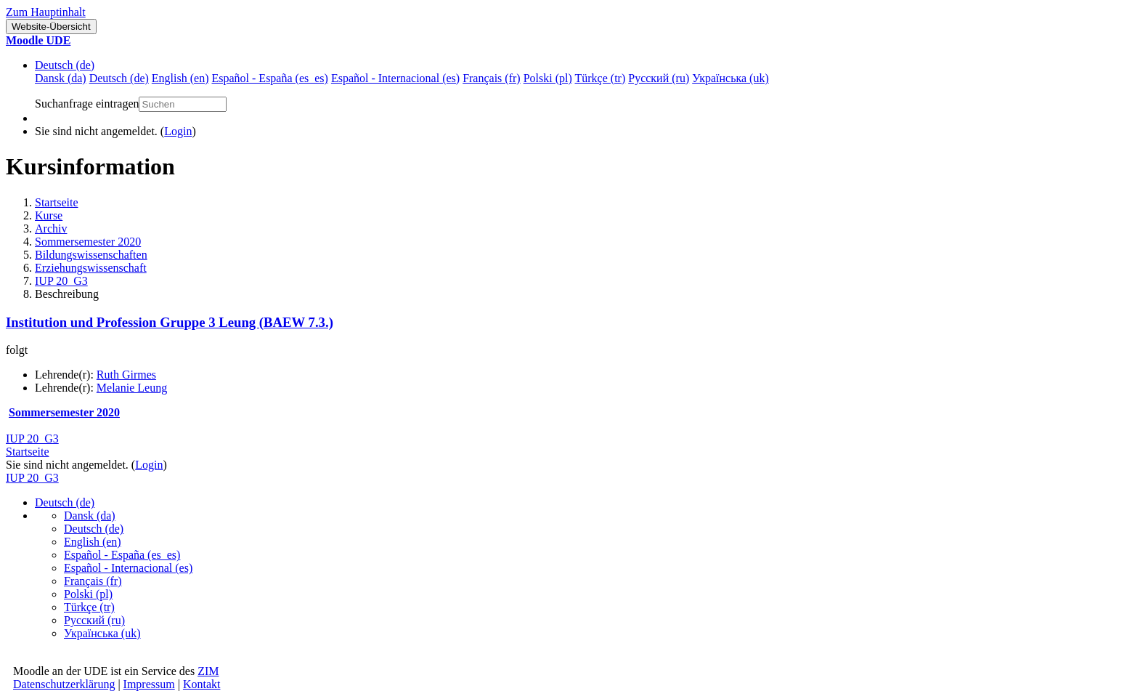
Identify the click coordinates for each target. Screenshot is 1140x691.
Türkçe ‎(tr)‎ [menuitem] (600, 78)
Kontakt (202, 684)
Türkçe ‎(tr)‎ (89, 607)
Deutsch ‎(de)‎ (64, 65)
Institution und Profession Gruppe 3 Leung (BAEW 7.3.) (169, 322)
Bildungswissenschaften (91, 254)
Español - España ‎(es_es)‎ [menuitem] (269, 78)
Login (178, 131)
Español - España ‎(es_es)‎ (122, 555)
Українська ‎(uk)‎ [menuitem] (730, 78)
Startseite (56, 202)
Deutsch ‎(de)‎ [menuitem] (119, 78)
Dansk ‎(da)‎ (89, 515)
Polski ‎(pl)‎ (88, 594)
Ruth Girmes (126, 374)
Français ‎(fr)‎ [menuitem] (492, 78)
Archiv (51, 228)
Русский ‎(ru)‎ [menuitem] (658, 78)
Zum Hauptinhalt (46, 12)
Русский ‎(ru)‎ (94, 620)
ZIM (208, 671)
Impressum (149, 684)
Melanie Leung (132, 387)
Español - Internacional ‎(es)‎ (128, 568)
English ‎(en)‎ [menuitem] (180, 78)
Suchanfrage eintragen (87, 103)
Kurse (48, 215)
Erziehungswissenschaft (91, 268)
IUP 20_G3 (61, 281)
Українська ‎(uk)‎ (102, 633)
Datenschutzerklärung (64, 684)
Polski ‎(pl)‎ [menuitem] (548, 78)
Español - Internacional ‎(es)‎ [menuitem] (395, 78)
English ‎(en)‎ (92, 542)
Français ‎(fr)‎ (93, 581)
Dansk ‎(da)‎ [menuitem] (60, 78)
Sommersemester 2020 (88, 241)
